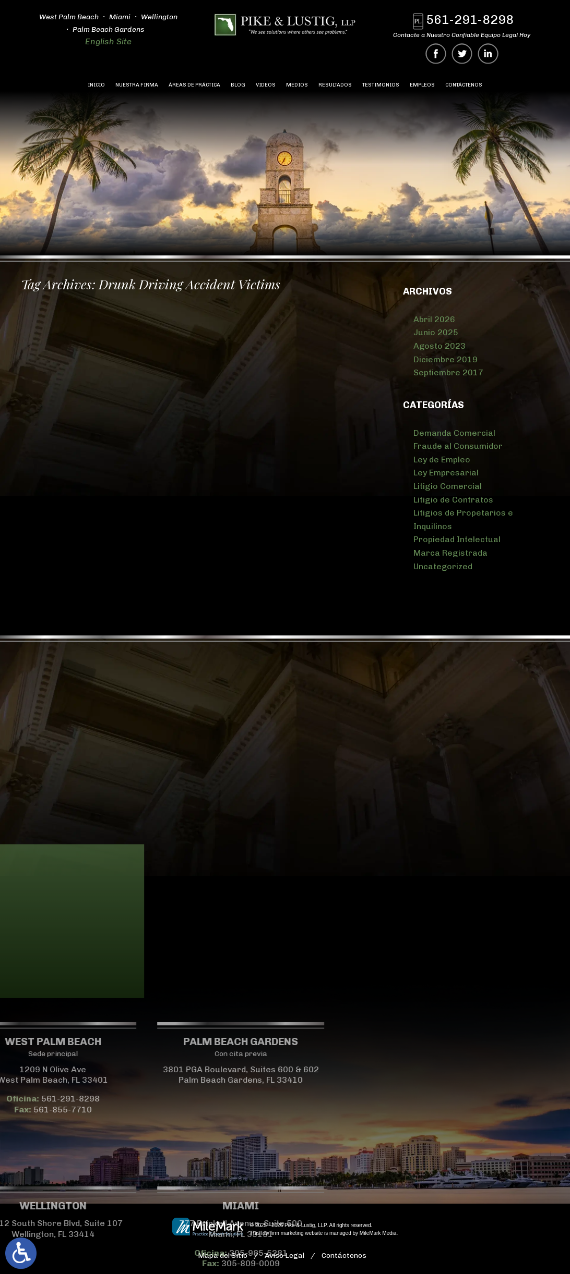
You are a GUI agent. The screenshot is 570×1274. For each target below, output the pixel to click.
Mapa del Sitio (222, 1255)
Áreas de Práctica (194, 85)
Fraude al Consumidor (458, 446)
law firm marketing (282, 1233)
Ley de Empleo (441, 459)
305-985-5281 (66, 1253)
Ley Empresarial (446, 472)
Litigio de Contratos (453, 500)
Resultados (335, 85)
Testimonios (380, 85)
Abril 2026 (434, 319)
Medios (297, 85)
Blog (238, 85)
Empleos (422, 85)
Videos (266, 85)
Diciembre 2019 (445, 359)
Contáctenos (463, 85)
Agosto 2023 (439, 346)
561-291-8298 (470, 19)
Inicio (96, 85)
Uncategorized (442, 566)
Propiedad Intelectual (457, 539)
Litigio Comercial (447, 486)
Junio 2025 (435, 332)
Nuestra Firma (136, 85)
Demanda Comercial (454, 433)
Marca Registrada (450, 553)
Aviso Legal (284, 1255)
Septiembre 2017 (448, 372)
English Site (108, 41)
